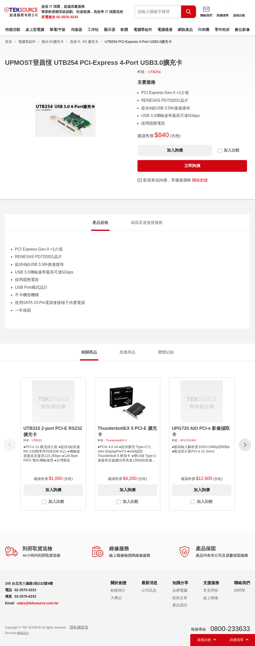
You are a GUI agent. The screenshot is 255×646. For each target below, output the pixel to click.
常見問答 (210, 590)
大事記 (116, 598)
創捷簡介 (118, 590)
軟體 (124, 29)
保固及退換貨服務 (147, 222)
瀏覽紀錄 (166, 352)
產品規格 (100, 222)
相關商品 (89, 352)
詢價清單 (223, 15)
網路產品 (185, 29)
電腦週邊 (164, 29)
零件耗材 (222, 29)
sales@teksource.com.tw (37, 603)
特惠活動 (12, 29)
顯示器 (109, 29)
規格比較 (239, 15)
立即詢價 (192, 166)
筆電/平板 (57, 29)
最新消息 (149, 583)
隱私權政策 (79, 627)
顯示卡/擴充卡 (53, 42)
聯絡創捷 (200, 180)
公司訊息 (148, 590)
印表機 (203, 29)
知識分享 (180, 583)
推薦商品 (127, 352)
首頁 (8, 42)
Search (188, 11)
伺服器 (76, 29)
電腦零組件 (142, 29)
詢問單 (239, 590)
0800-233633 (230, 629)
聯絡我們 (206, 15)
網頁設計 (23, 633)
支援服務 (211, 583)
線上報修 (210, 598)
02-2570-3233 (67, 17)
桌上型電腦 (34, 29)
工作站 (93, 29)
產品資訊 (179, 605)
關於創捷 (119, 583)
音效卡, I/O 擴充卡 (84, 42)
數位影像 (242, 29)
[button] (245, 445)
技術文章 (179, 598)
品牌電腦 (179, 590)
